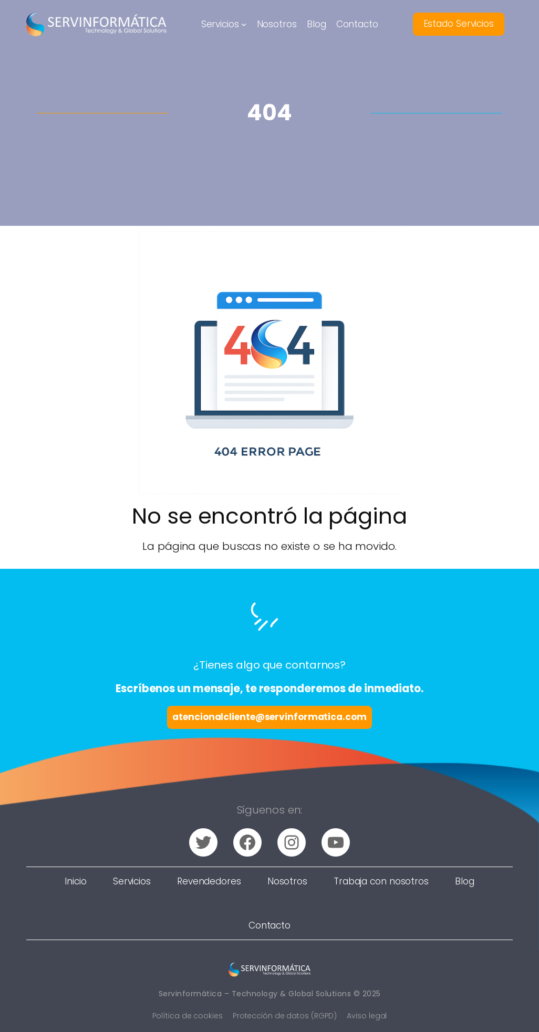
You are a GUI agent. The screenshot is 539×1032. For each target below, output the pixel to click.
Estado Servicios (458, 23)
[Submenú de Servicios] (243, 24)
